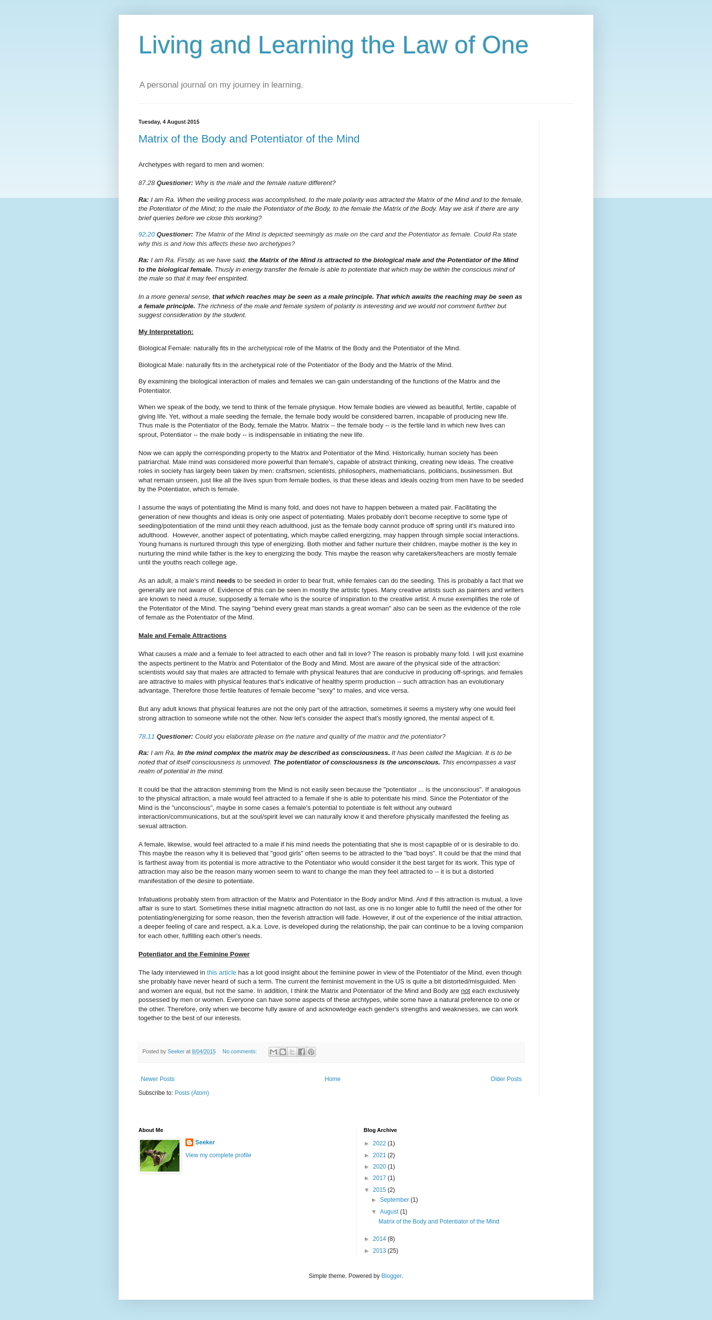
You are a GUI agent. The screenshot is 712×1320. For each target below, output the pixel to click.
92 (142, 234)
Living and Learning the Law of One (333, 45)
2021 (380, 1155)
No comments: (240, 1051)
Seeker (205, 1142)
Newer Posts (158, 1079)
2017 (380, 1178)
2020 (380, 1166)
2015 (380, 1189)
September (395, 1199)
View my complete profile (218, 1155)
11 (151, 736)
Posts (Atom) (192, 1092)
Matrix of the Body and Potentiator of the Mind (249, 139)
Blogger (391, 1276)
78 (142, 736)
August (390, 1211)
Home (333, 1079)
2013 (380, 1250)
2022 (380, 1143)
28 (151, 183)
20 (151, 234)
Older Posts (506, 1079)
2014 (380, 1238)
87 (142, 183)
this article (221, 972)
